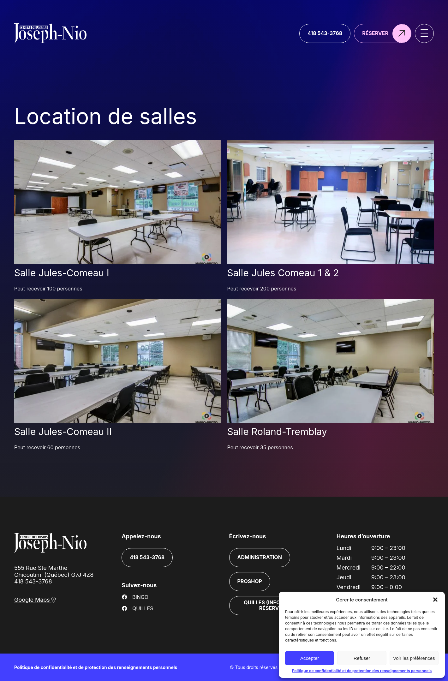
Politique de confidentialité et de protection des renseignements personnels (362, 670)
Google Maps (35, 599)
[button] (435, 599)
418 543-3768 (33, 581)
